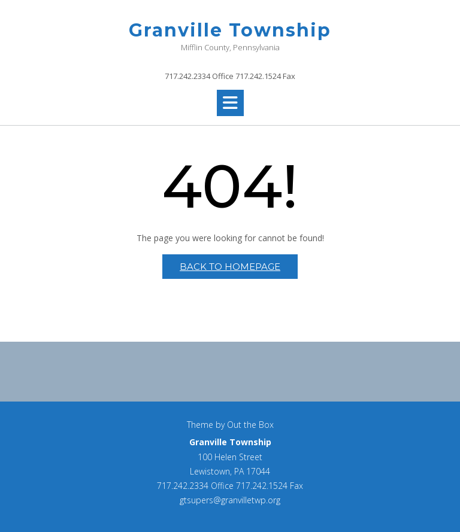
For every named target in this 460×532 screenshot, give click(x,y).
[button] (230, 103)
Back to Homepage (230, 266)
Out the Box (250, 424)
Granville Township (230, 30)
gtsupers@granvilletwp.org (230, 500)
